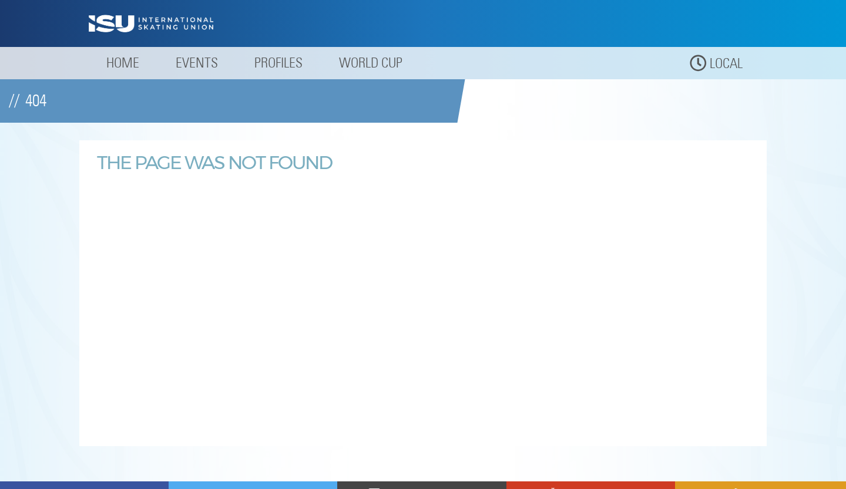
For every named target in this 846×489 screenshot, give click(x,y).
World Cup (370, 62)
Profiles (278, 62)
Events (197, 62)
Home (122, 62)
